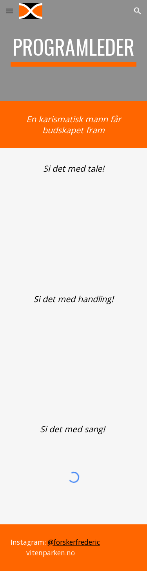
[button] (9, 11)
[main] (73, 50)
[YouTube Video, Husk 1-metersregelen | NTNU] (73, 354)
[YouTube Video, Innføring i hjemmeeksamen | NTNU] (73, 224)
